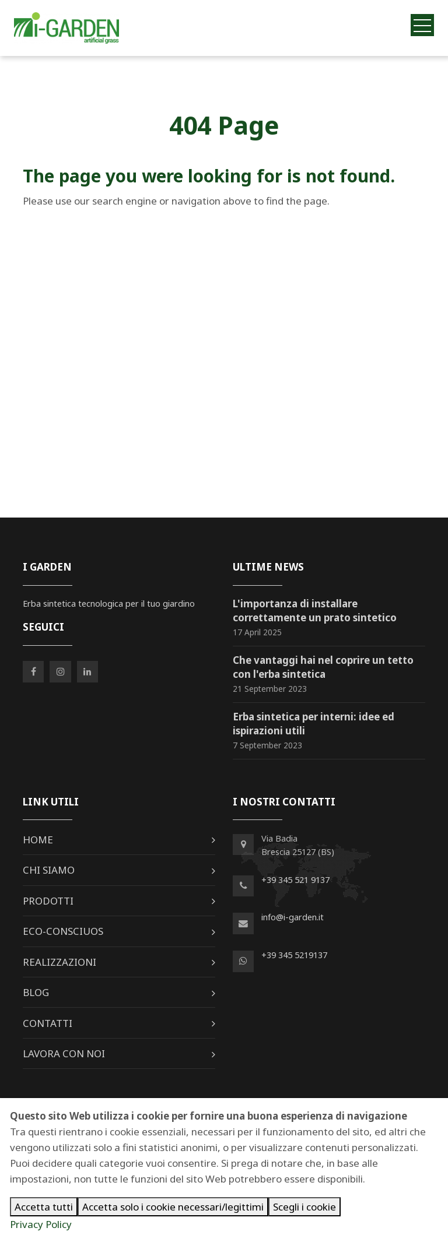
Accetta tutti (44, 1206)
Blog (36, 992)
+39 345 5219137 (294, 954)
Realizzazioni (59, 962)
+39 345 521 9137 (295, 879)
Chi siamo (49, 870)
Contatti (47, 1023)
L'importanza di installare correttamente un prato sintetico (315, 610)
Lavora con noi (64, 1053)
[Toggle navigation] (422, 25)
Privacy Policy (41, 1224)
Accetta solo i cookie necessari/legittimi (173, 1206)
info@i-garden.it (292, 917)
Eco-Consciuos (63, 931)
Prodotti (48, 900)
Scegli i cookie (304, 1206)
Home (38, 839)
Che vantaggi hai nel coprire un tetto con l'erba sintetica (323, 667)
